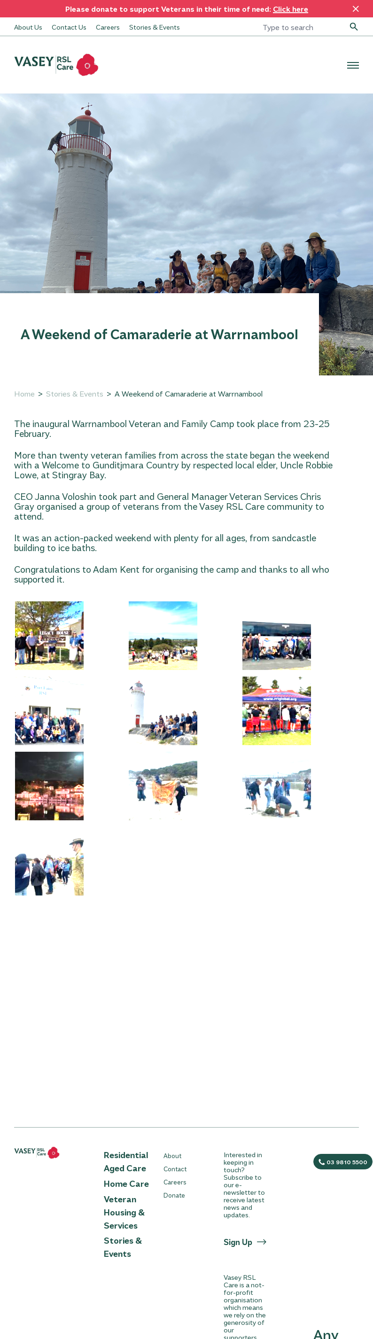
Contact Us (69, 27)
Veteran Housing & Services (124, 1212)
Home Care (126, 1183)
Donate (174, 1195)
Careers (108, 27)
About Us (28, 27)
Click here (290, 9)
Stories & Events (154, 27)
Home (24, 393)
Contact (174, 1169)
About (172, 1156)
